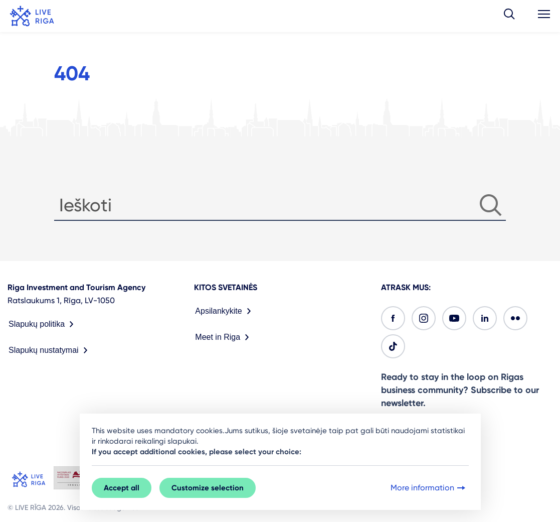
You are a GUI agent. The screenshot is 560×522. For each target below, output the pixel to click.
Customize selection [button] (207, 487)
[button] (509, 16)
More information (429, 488)
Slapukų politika (43, 324)
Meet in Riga (224, 337)
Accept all (121, 487)
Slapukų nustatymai (50, 350)
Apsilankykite (225, 311)
